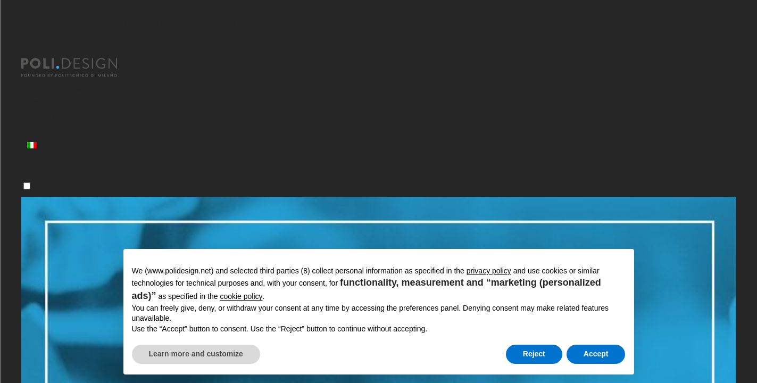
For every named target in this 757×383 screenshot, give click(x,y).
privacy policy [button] (489, 271)
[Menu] (26, 185)
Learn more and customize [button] (196, 353)
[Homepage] (78, 67)
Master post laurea (62, 87)
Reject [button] (534, 353)
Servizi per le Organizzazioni (80, 116)
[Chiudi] (27, 51)
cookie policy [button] (241, 296)
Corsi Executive (54, 102)
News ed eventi (54, 130)
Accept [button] (596, 353)
